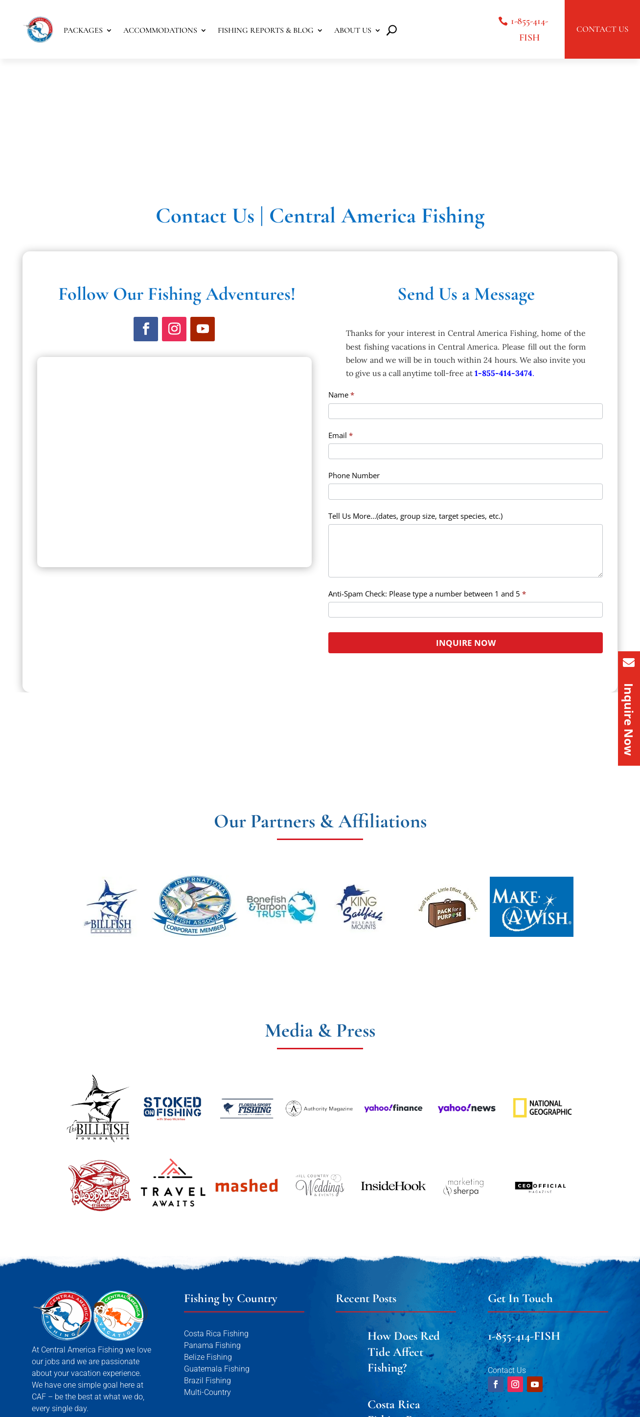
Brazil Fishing (207, 1255)
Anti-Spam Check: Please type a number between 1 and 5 (427, 468)
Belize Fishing (208, 1231)
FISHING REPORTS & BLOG (266, 31)
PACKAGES (83, 31)
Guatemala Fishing (217, 1243)
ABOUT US (352, 31)
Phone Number (354, 349)
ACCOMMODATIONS (160, 31)
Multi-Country (207, 1266)
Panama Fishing (212, 1219)
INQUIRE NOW (466, 517)
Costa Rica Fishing (216, 1208)
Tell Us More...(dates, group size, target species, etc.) (415, 390)
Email (340, 309)
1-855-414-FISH (529, 29)
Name (341, 269)
